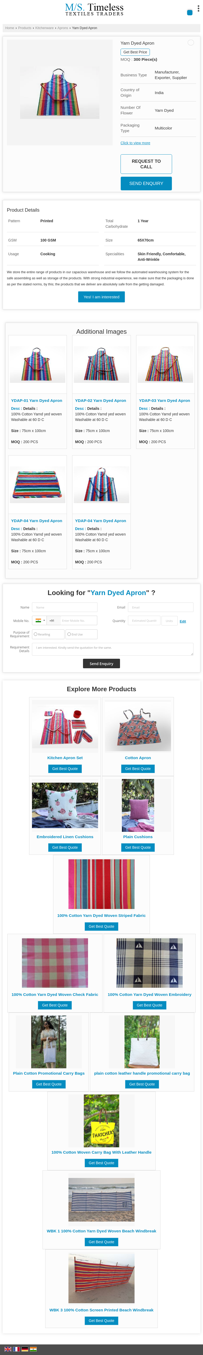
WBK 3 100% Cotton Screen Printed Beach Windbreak (101, 1310)
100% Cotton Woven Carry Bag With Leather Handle (101, 1152)
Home (9, 28)
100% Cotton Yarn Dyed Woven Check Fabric (55, 994)
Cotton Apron (138, 757)
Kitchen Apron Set (65, 757)
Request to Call (146, 164)
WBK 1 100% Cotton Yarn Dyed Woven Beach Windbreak (101, 1231)
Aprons (63, 28)
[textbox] (170, 620)
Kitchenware (44, 28)
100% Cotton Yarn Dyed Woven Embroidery (150, 994)
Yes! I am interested (101, 297)
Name (24, 607)
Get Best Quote (65, 769)
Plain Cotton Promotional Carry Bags (49, 1073)
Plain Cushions (138, 836)
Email (121, 607)
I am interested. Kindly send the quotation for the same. (112, 649)
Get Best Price (135, 52)
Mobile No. (21, 621)
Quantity (119, 621)
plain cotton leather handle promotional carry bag (142, 1073)
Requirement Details (19, 649)
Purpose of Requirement (19, 634)
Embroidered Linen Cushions (65, 836)
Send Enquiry (146, 183)
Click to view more (135, 143)
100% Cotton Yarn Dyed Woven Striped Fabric (101, 915)
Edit (183, 621)
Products (24, 28)
